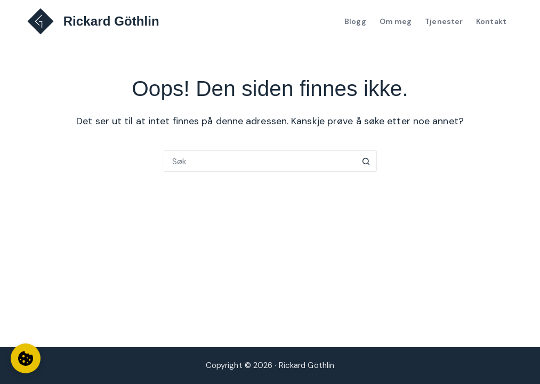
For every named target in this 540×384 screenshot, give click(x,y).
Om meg (396, 21)
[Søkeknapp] (366, 161)
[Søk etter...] (260, 161)
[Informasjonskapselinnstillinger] (26, 358)
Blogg (355, 21)
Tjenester (444, 21)
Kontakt (491, 21)
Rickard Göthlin (111, 21)
